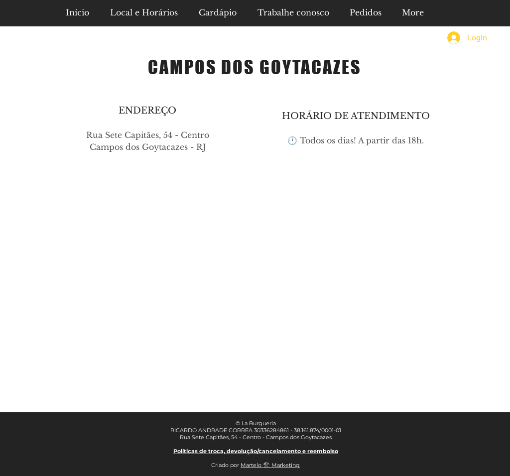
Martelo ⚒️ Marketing (270, 465)
